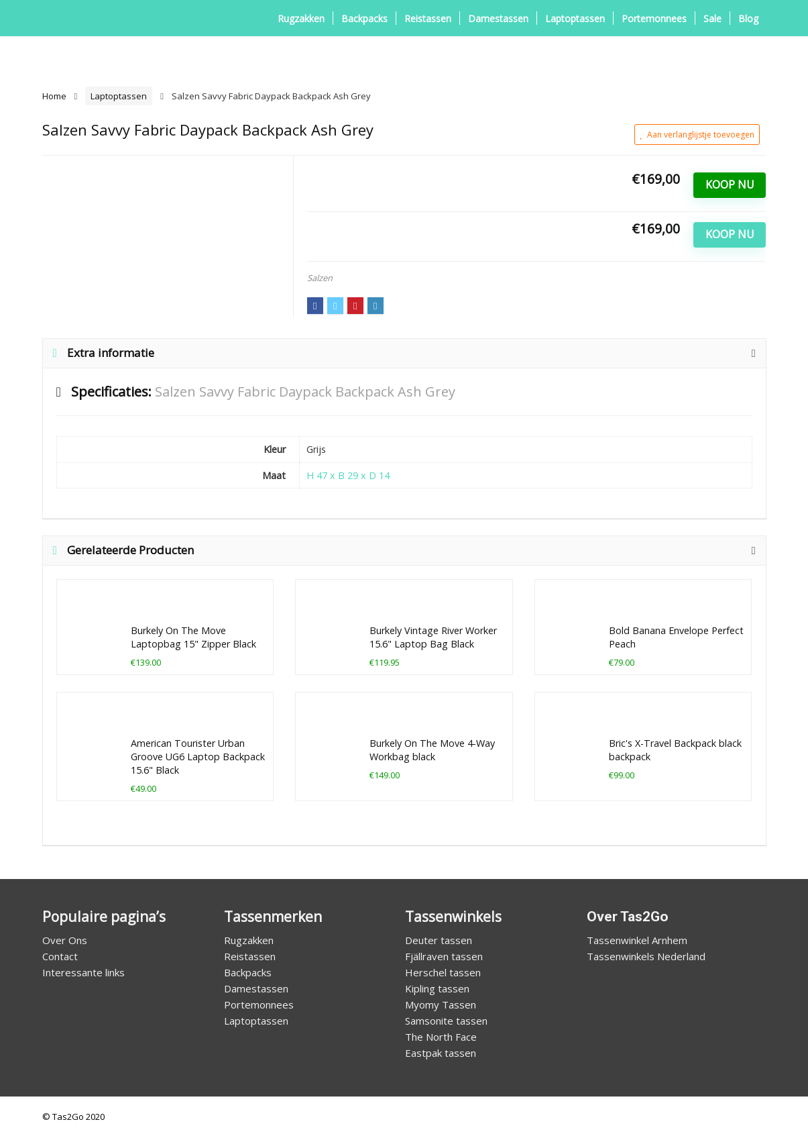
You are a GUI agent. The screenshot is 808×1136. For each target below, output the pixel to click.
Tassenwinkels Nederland (646, 956)
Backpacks (364, 18)
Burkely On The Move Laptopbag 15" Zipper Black (193, 637)
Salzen (320, 278)
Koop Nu (729, 184)
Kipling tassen (437, 988)
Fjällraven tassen (444, 956)
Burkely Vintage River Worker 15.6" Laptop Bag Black (433, 637)
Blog (748, 18)
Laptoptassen (575, 18)
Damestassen (498, 18)
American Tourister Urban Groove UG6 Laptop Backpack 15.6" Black (198, 756)
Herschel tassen (443, 972)
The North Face (441, 1036)
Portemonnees (654, 18)
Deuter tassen (438, 940)
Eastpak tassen (440, 1053)
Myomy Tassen (440, 1004)
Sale (712, 18)
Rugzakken (301, 18)
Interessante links (83, 972)
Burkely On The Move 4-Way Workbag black (432, 750)
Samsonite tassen (446, 1020)
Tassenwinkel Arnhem (637, 940)
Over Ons (64, 940)
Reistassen (427, 18)
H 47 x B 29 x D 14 (348, 475)
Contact (60, 956)
